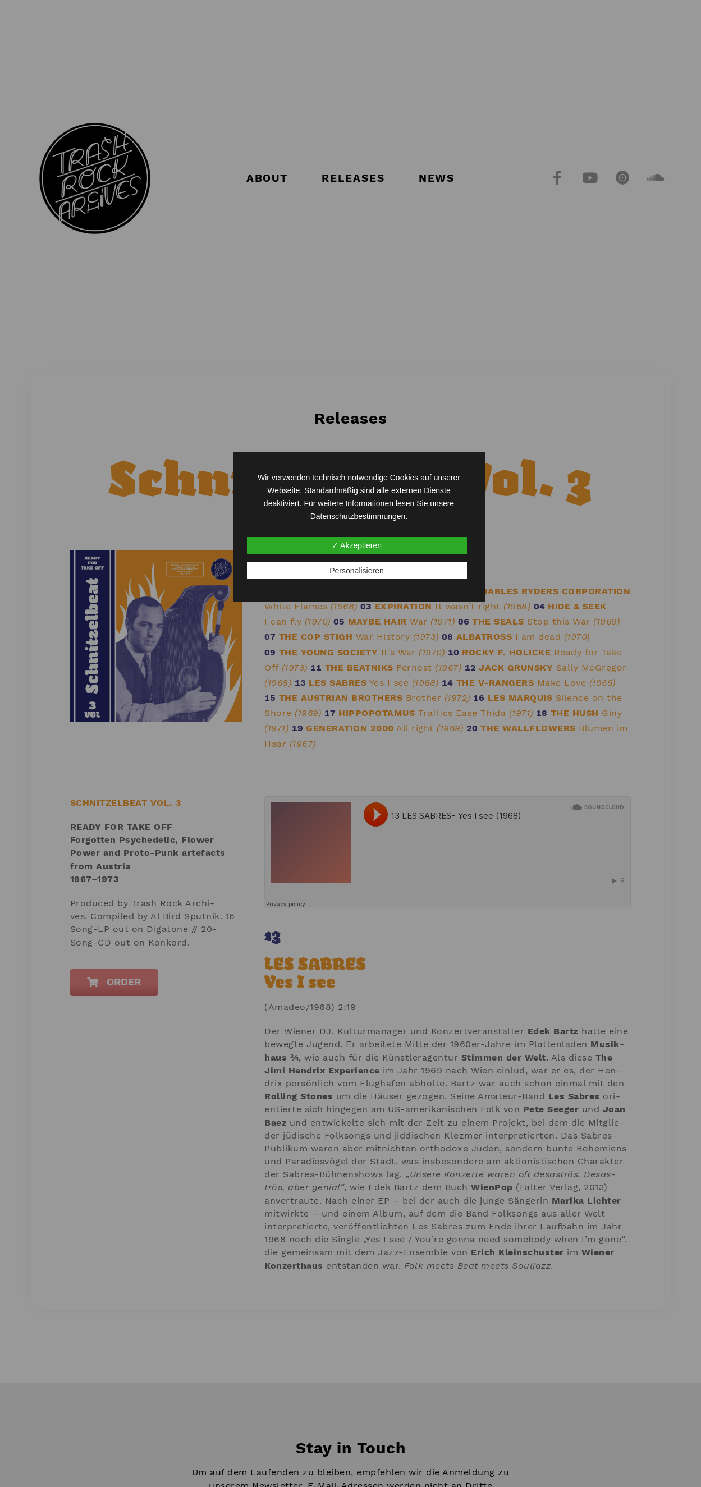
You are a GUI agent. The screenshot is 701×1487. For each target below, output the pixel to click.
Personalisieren (356, 570)
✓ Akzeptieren (357, 545)
